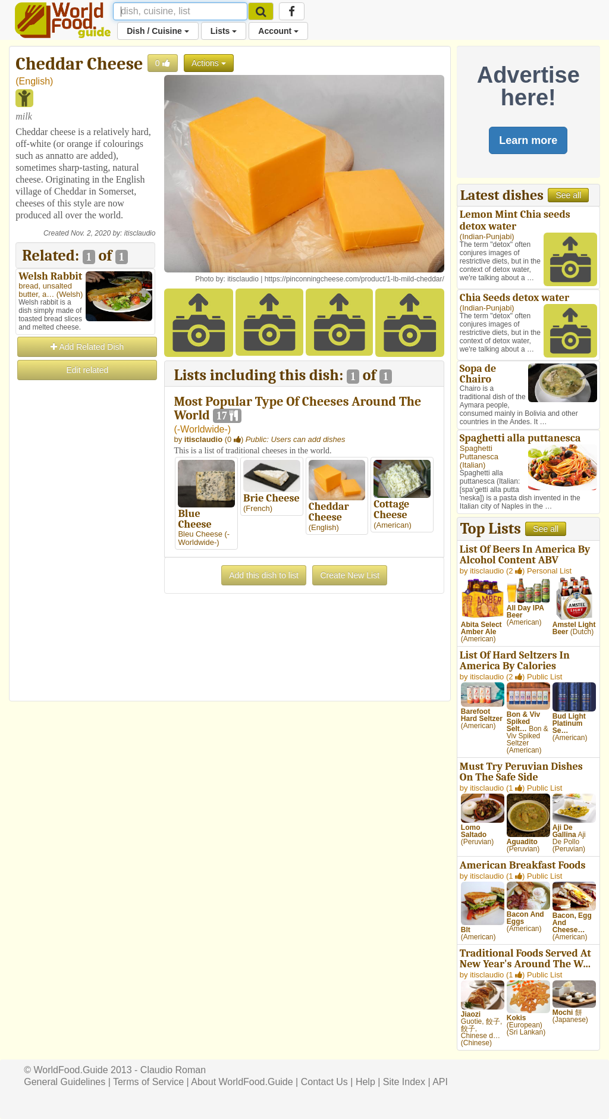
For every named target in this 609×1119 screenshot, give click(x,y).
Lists (224, 31)
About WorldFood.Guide (242, 1082)
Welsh (69, 294)
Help (365, 1082)
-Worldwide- (202, 429)
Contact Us (324, 1082)
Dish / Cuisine (158, 31)
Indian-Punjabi (486, 236)
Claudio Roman (173, 1070)
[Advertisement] (85, 560)
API (440, 1082)
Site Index (404, 1082)
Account (278, 31)
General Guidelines (64, 1082)
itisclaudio (140, 233)
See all (568, 195)
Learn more (528, 140)
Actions (209, 63)
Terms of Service (148, 1082)
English (34, 81)
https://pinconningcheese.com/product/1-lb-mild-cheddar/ (354, 279)
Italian (472, 464)
